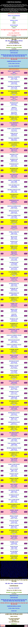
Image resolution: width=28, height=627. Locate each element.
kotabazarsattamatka (15, 577)
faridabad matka (14, 563)
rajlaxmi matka (8, 565)
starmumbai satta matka (12, 573)
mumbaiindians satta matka (14, 571)
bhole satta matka (5, 575)
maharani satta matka (6, 570)
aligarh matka (19, 565)
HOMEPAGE (14, 624)
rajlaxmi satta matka (6, 573)
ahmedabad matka (8, 566)
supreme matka (3, 566)
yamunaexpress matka (7, 564)
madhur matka (25, 562)
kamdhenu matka (14, 566)
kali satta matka (6, 568)
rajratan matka (24, 564)
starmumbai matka (14, 565)
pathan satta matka (8, 569)
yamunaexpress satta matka (23, 572)
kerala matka (3, 561)
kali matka (16, 561)
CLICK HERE (14, 48)
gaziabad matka (9, 563)
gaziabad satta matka (21, 571)
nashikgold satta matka (11, 576)
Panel (26, 72)
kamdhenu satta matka (20, 574)
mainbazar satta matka (18, 576)
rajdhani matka (3, 565)
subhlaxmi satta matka (24, 568)
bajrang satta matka (18, 575)
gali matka (24, 561)
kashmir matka (10, 567)
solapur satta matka (19, 570)
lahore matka (12, 564)
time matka (7, 562)
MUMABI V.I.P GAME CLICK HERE (14, 35)
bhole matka (23, 566)
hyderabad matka (24, 565)
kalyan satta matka (11, 575)
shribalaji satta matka (12, 568)
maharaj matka (20, 562)
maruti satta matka (14, 569)
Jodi (2, 72)
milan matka (16, 564)
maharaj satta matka (20, 569)
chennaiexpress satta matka (8, 572)
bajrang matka (5, 567)
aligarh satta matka (19, 573)
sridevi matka (12, 561)
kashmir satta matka (24, 575)
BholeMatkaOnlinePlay (3, 625)
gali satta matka (18, 568)
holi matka (20, 564)
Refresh (14, 18)
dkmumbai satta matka (4, 576)
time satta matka (2, 569)
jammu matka (19, 566)
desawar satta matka (13, 570)
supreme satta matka (6, 574)
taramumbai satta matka (6, 571)
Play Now (14, 74)
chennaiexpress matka (21, 563)
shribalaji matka (20, 561)
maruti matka (16, 562)
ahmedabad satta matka (12, 574)
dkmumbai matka (15, 567)
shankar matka (8, 561)
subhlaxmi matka (2, 562)
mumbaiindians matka (4, 563)
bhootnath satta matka (15, 572)
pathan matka (11, 562)
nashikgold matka (20, 567)
